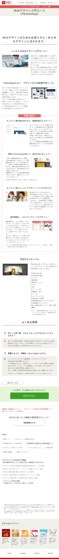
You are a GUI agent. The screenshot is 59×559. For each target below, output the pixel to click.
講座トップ (6, 439)
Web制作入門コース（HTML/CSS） (13, 443)
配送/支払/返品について (32, 2)
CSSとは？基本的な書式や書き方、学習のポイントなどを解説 (18, 471)
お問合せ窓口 (43, 2)
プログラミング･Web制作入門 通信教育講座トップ (38, 409)
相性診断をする (30, 423)
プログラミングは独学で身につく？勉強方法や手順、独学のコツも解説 (20, 478)
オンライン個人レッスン (35, 447)
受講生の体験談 (7, 452)
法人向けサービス (52, 2)
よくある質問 (20, 2)
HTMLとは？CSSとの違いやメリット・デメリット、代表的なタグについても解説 (23, 469)
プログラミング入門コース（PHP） (13, 447)
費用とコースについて (23, 452)
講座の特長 (50, 447)
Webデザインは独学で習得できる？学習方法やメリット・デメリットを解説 (21, 475)
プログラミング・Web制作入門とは (24, 439)
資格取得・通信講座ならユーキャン (12, 409)
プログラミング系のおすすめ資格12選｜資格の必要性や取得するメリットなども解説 (23, 465)
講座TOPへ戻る (12, 383)
